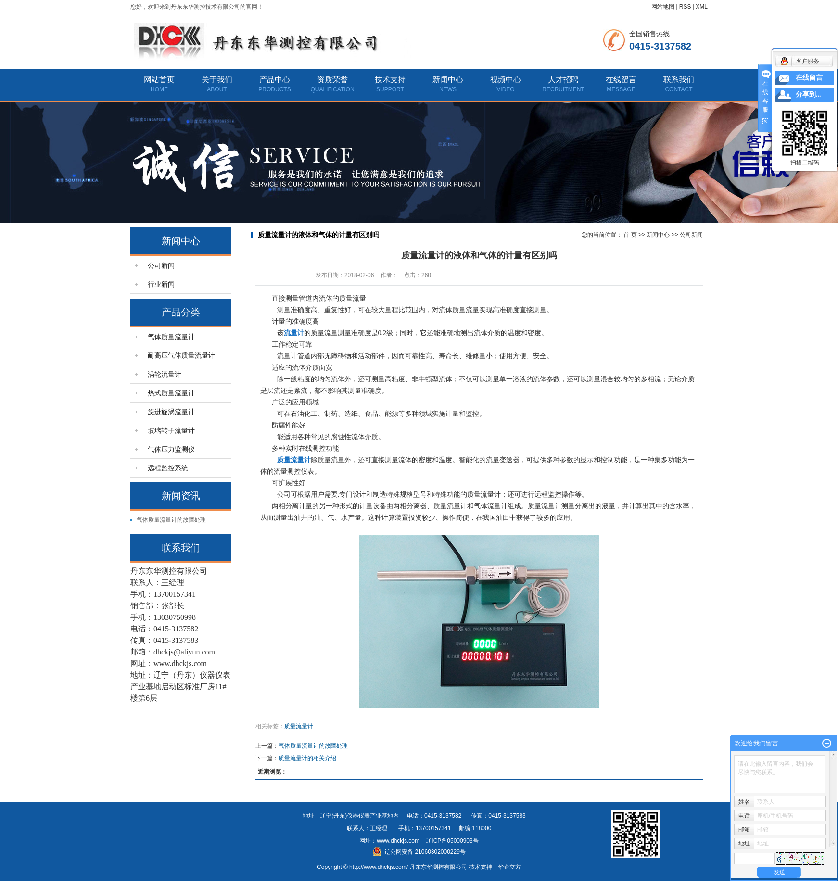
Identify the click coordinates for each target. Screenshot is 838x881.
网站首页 (159, 80)
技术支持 (390, 80)
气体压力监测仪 (171, 449)
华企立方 (509, 867)
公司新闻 (161, 265)
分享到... (808, 94)
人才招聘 (563, 80)
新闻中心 (447, 80)
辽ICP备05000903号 (452, 840)
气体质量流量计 (171, 336)
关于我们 (217, 80)
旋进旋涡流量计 (171, 411)
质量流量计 (298, 726)
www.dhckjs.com (398, 840)
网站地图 (662, 6)
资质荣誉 (332, 80)
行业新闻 (161, 284)
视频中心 (505, 80)
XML (702, 6)
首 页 (629, 234)
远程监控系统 (168, 468)
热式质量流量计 (171, 393)
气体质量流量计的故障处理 (171, 519)
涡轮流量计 (164, 374)
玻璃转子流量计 (171, 430)
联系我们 (678, 80)
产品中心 (274, 80)
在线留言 (621, 80)
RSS (685, 6)
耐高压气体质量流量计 (181, 355)
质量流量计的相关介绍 (307, 758)
